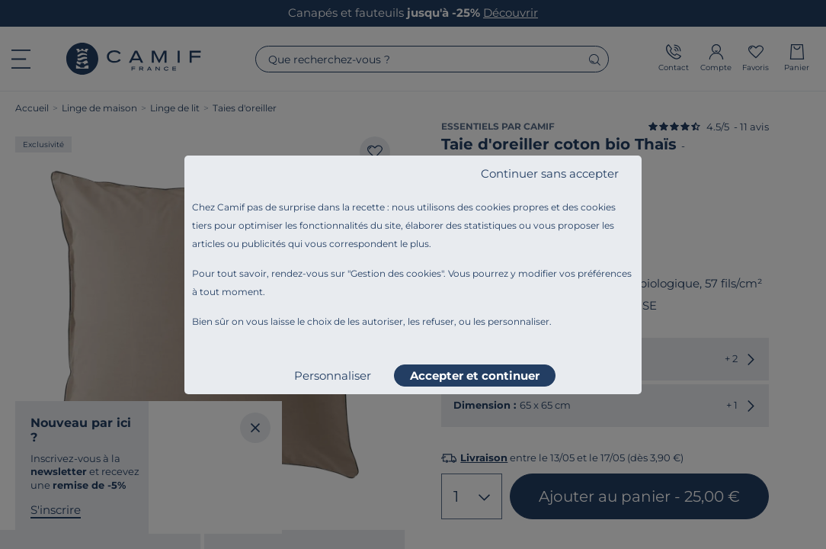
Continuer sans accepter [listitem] (550, 173)
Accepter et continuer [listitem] (474, 375)
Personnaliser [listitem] (332, 375)
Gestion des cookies (396, 273)
